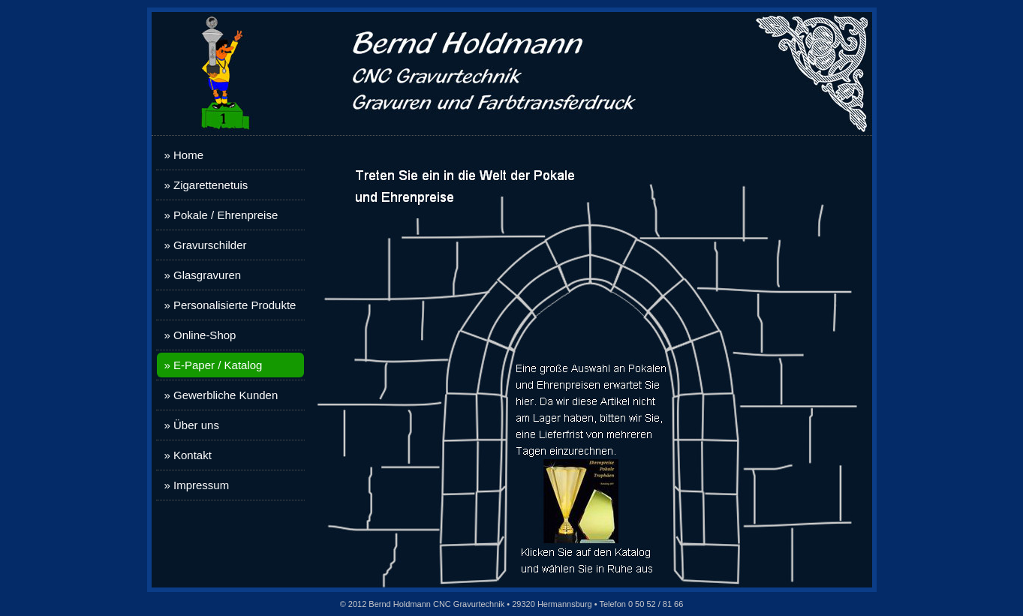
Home (188, 155)
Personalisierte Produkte (234, 305)
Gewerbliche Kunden (225, 395)
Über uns (196, 425)
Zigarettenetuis (210, 185)
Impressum (201, 485)
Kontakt (192, 455)
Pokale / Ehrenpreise (225, 215)
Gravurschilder (210, 245)
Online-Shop (204, 335)
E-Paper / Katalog (217, 365)
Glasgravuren (207, 275)
